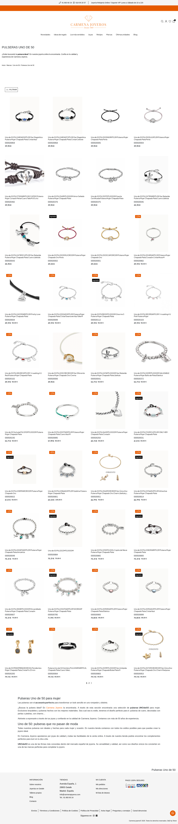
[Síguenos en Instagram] (97, 815)
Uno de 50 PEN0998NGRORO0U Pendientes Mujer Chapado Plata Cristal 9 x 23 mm (23, 669)
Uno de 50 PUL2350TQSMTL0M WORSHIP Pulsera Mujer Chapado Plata (65, 610)
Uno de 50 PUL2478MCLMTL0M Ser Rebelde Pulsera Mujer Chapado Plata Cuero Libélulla (23, 256)
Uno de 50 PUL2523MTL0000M (61, 550)
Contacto (32, 801)
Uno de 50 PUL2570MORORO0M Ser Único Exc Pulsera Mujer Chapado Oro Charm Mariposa (153, 669)
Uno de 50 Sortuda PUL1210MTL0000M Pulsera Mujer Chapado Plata (24, 433)
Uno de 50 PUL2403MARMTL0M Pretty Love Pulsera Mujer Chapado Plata (22, 315)
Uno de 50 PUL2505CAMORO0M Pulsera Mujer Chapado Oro (110, 256)
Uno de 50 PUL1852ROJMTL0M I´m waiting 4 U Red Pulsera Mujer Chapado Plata (23, 374)
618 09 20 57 (81, 3)
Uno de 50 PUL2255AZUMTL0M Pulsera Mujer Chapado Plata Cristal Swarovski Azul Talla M (66, 315)
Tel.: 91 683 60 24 (66, 797)
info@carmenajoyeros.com (70, 795)
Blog (31, 797)
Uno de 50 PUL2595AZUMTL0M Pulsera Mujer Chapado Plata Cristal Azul (152, 610)
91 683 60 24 (67, 3)
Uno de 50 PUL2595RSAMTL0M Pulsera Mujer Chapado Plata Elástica (109, 610)
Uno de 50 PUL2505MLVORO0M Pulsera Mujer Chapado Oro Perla (67, 256)
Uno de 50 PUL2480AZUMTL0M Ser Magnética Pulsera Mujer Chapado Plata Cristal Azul (24, 138)
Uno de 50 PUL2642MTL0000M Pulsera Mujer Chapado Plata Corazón (109, 433)
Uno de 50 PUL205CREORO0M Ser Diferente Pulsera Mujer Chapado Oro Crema (66, 374)
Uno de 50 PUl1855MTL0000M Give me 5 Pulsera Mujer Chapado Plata (107, 315)
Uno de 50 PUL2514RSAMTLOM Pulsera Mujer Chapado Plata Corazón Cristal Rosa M (152, 256)
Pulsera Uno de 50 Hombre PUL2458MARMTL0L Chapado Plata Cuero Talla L (67, 669)
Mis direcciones (102, 789)
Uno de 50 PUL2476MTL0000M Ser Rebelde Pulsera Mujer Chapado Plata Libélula (109, 374)
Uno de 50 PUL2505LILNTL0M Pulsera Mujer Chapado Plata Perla (151, 138)
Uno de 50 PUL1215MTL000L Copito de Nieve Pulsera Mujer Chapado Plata (109, 551)
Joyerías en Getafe (36, 789)
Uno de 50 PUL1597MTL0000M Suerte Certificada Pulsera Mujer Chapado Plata (107, 197)
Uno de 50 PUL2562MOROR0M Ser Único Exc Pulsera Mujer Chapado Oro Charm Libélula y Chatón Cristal (109, 493)
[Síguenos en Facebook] (94, 815)
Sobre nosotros (35, 784)
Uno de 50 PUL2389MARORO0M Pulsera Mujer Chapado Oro (24, 492)
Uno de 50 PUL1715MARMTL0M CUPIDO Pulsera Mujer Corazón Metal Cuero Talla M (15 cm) (24, 197)
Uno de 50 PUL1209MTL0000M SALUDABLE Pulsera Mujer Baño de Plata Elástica (151, 374)
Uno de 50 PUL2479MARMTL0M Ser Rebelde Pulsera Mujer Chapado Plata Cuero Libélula (152, 197)
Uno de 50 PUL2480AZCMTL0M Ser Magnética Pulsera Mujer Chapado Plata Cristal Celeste (67, 138)
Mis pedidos (100, 784)
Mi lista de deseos (103, 793)
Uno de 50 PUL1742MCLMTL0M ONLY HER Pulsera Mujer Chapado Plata (150, 433)
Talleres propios (35, 793)
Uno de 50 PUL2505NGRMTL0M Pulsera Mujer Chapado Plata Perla (109, 138)
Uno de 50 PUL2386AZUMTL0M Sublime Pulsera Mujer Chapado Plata (67, 492)
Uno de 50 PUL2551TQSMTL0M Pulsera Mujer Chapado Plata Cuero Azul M (66, 433)
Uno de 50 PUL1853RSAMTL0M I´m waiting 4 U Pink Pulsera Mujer (152, 315)
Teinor (175, 821)
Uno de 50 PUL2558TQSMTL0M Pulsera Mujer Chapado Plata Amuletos (23, 551)
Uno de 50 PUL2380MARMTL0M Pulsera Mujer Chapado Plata (152, 551)
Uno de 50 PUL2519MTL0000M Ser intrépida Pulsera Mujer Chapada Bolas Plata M (109, 669)
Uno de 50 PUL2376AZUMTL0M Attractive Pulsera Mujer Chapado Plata (150, 492)
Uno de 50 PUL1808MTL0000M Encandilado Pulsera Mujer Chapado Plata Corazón (23, 610)
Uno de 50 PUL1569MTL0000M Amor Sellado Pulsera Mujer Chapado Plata (66, 197)
